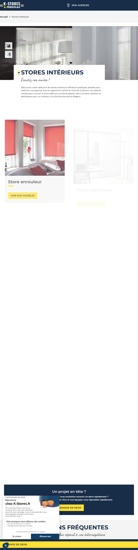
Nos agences (80, 5)
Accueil (4, 16)
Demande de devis (15, 544)
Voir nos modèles (23, 204)
